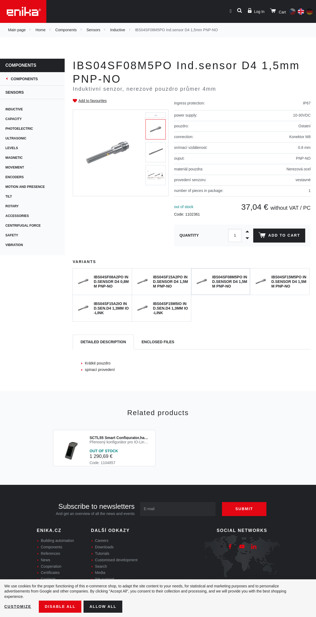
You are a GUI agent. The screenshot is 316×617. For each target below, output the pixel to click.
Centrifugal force (23, 225)
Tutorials (102, 553)
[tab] (103, 342)
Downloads (104, 547)
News (45, 560)
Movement (14, 167)
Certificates (50, 572)
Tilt (8, 196)
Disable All (60, 606)
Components (66, 30)
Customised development (116, 560)
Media (100, 572)
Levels (11, 148)
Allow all (102, 606)
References (50, 553)
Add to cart (279, 236)
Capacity (13, 119)
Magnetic (14, 158)
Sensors (93, 30)
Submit (244, 509)
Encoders (14, 177)
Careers (102, 540)
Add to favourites (92, 101)
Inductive (117, 30)
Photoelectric (19, 129)
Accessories (17, 216)
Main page (17, 30)
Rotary (12, 206)
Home (41, 30)
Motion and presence (25, 187)
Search (101, 566)
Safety (11, 235)
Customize (17, 606)
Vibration (14, 245)
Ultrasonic (15, 138)
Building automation (57, 540)
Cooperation (51, 566)
